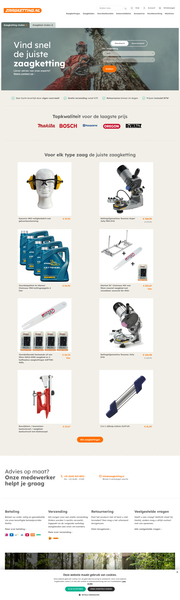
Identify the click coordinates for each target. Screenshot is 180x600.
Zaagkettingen (73, 13)
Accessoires (140, 13)
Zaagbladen (89, 13)
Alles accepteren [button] (75, 589)
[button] (90, 595)
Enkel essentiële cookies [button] (101, 589)
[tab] (15, 25)
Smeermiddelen (124, 13)
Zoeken (109, 69)
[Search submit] (125, 7)
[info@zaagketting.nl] (100, 318)
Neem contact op (23, 73)
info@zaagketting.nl (113, 319)
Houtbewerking (155, 13)
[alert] (90, 585)
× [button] (177, 572)
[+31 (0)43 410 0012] (62, 318)
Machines (170, 13)
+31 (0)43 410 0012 (74, 319)
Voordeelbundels (106, 13)
